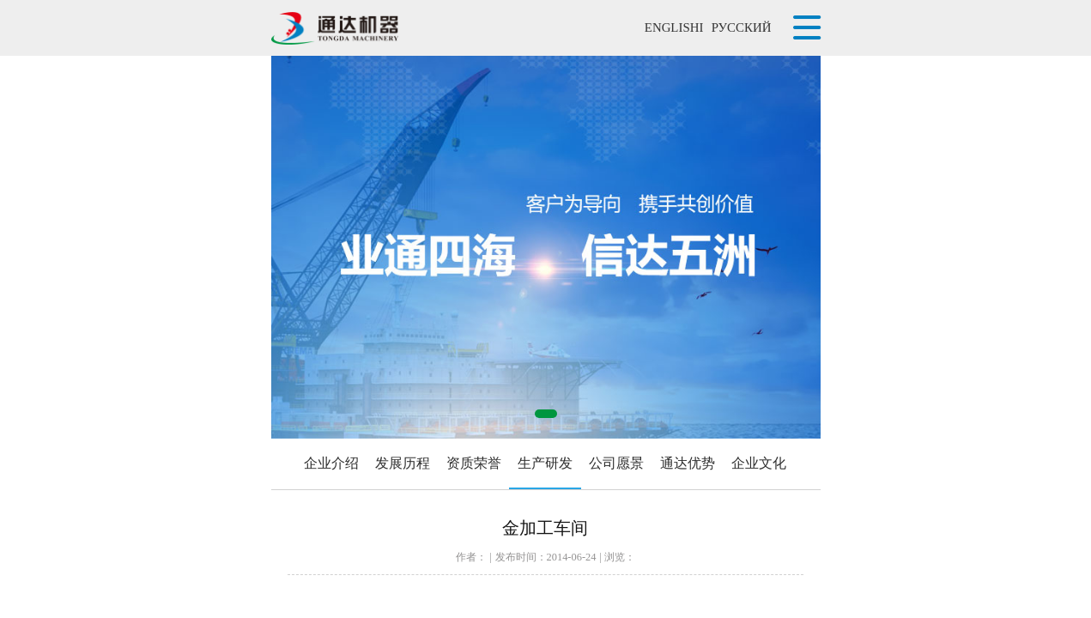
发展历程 (402, 463)
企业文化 (758, 463)
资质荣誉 (473, 463)
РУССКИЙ (742, 27)
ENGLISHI (674, 27)
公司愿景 (616, 463)
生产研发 (545, 463)
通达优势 (687, 463)
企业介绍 (331, 463)
